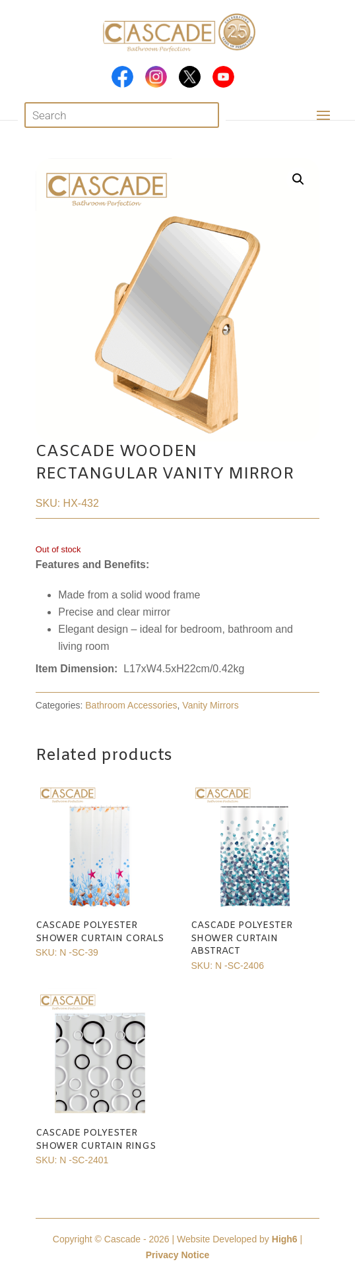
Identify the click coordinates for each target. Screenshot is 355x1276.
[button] (298, 179)
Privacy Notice (178, 1255)
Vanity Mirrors (210, 705)
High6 (285, 1239)
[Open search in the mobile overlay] (122, 115)
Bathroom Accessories (131, 705)
